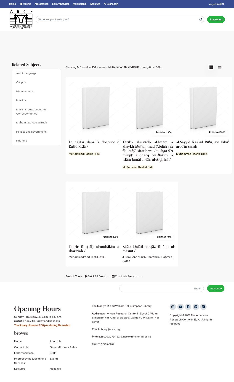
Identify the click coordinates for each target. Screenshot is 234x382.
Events (54, 359)
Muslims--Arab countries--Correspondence (32, 111)
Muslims (21, 100)
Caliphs (21, 82)
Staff (53, 354)
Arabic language (26, 73)
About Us (55, 342)
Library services (24, 354)
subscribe (216, 288)
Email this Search (124, 276)
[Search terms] (120, 19)
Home (18, 342)
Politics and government (31, 131)
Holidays (55, 369)
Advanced (216, 19)
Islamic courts (24, 91)
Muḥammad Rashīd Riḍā (31, 122)
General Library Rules (63, 348)
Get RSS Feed (94, 276)
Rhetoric (21, 140)
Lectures (19, 369)
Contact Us (21, 348)
